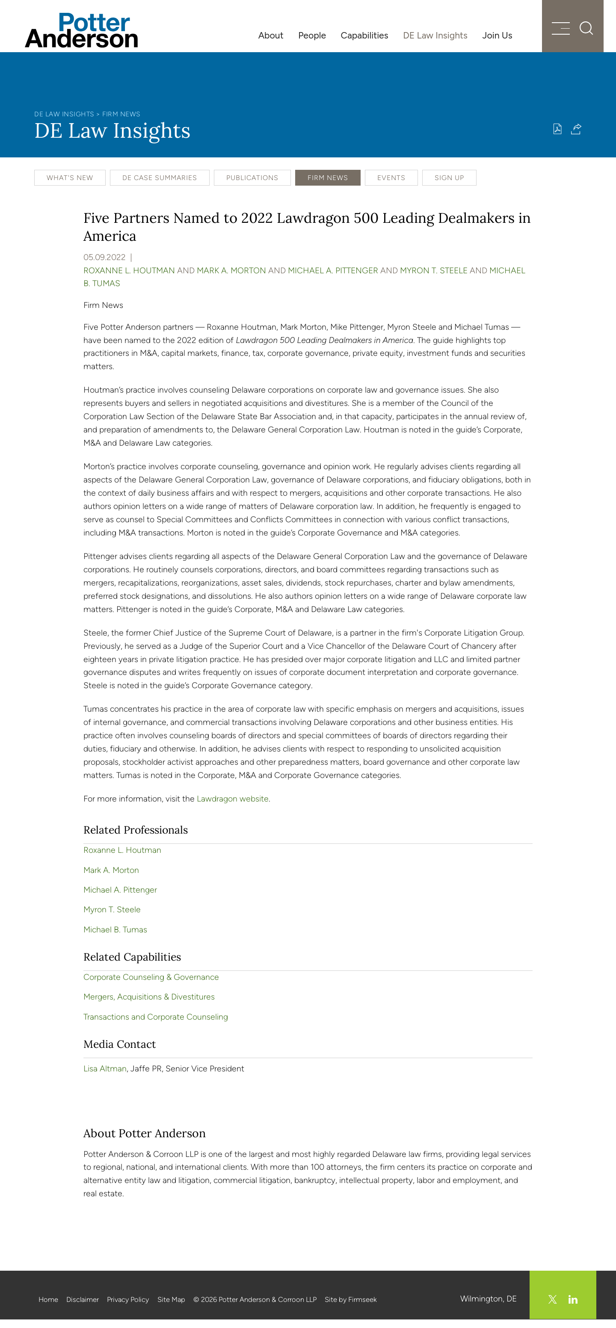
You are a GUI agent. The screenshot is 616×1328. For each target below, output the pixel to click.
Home (48, 1308)
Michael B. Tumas (115, 939)
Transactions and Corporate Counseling (155, 1026)
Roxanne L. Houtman (129, 279)
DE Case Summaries (159, 187)
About (271, 35)
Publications (252, 187)
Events (391, 187)
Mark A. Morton (231, 279)
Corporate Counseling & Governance (151, 986)
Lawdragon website (233, 808)
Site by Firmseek (351, 1308)
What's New (70, 187)
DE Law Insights (435, 35)
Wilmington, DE (489, 1308)
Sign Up (449, 187)
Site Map (171, 1308)
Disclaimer (82, 1308)
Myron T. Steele (434, 279)
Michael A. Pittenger (333, 279)
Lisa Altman (105, 1078)
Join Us (497, 35)
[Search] (577, 34)
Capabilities (364, 35)
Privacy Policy (128, 1308)
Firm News (121, 123)
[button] (576, 138)
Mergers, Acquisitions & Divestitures (149, 1006)
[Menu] (550, 35)
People (312, 35)
